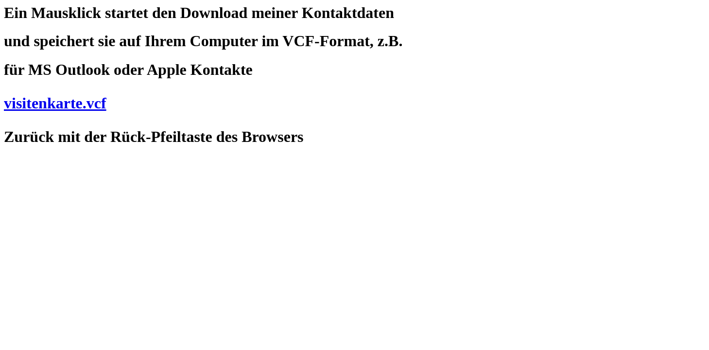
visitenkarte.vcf (55, 103)
